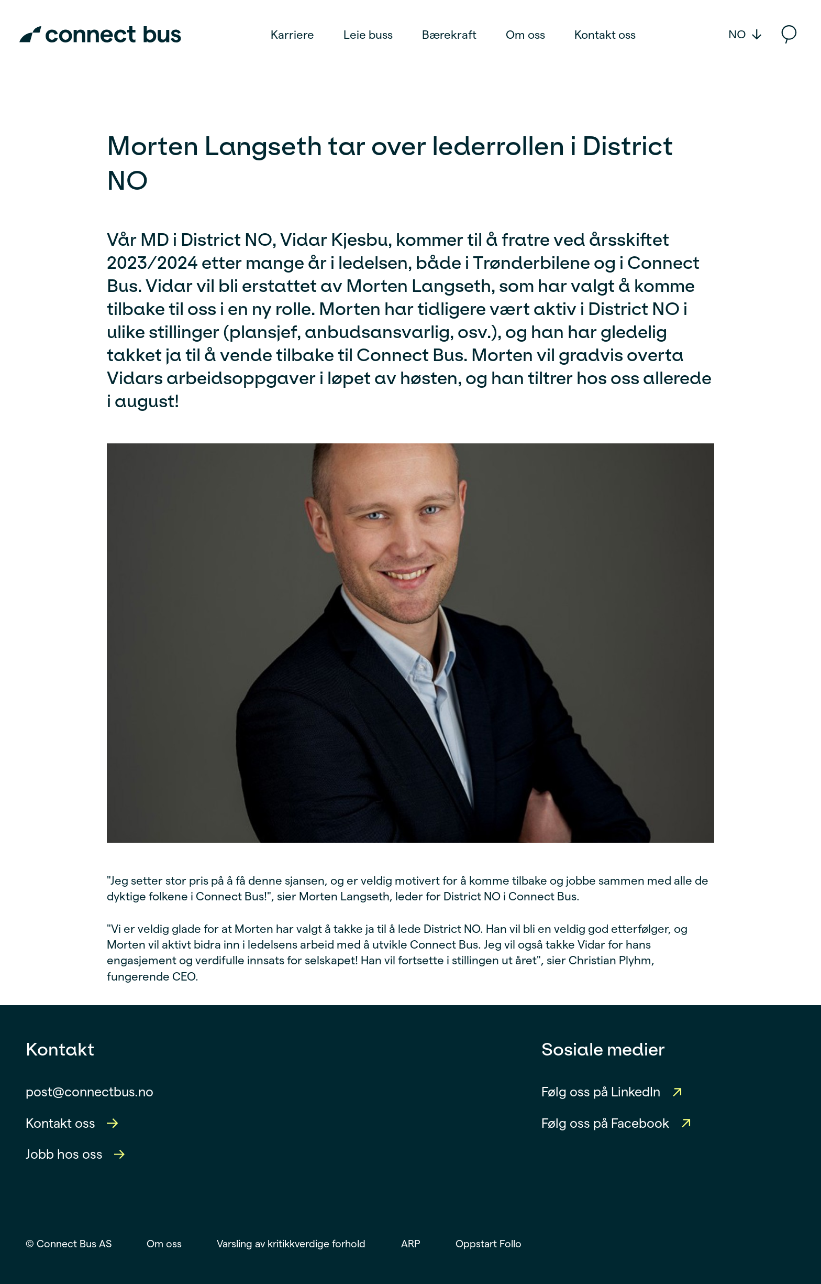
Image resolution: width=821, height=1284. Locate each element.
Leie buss (368, 34)
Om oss (525, 34)
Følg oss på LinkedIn (600, 1091)
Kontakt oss (605, 34)
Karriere (292, 34)
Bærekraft (449, 34)
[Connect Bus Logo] (100, 34)
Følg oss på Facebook (605, 1123)
